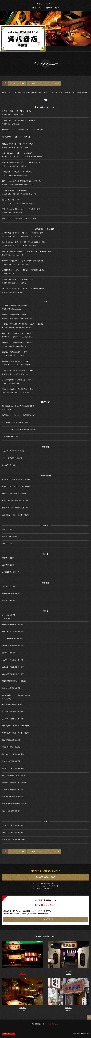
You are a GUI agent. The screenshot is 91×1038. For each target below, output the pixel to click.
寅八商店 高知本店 (38, 1024)
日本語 (33, 8)
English (41, 8)
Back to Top (89, 1017)
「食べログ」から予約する (44, 889)
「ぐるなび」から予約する (44, 883)
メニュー (88, 48)
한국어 (57, 8)
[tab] (5, 83)
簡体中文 (49, 8)
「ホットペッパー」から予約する (46, 886)
